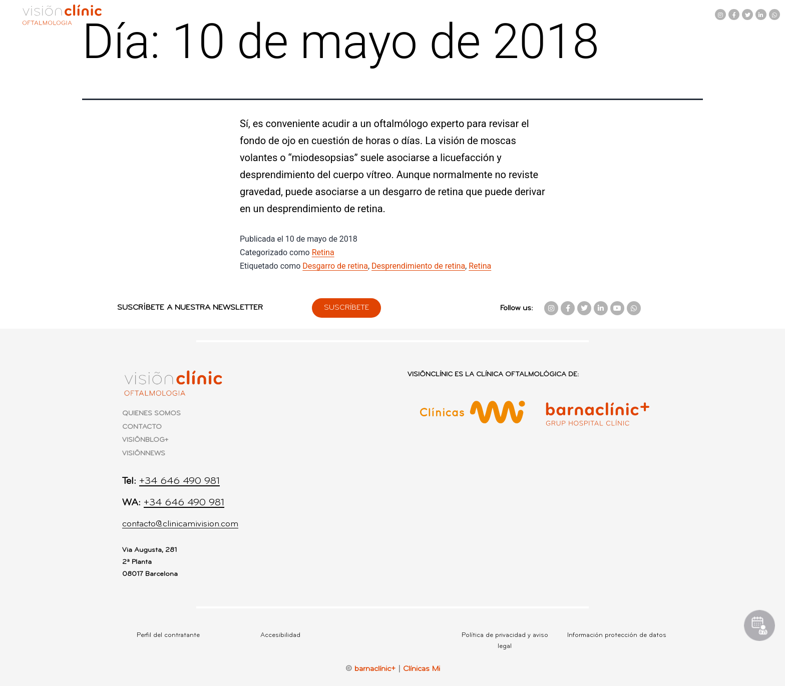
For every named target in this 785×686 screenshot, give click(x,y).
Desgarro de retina (335, 266)
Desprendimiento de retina (418, 266)
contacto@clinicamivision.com (180, 524)
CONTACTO (142, 427)
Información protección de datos (616, 635)
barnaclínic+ (375, 669)
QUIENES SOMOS (151, 413)
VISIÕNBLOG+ (145, 440)
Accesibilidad (280, 635)
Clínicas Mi (421, 669)
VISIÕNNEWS (143, 453)
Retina (323, 252)
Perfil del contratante (168, 635)
